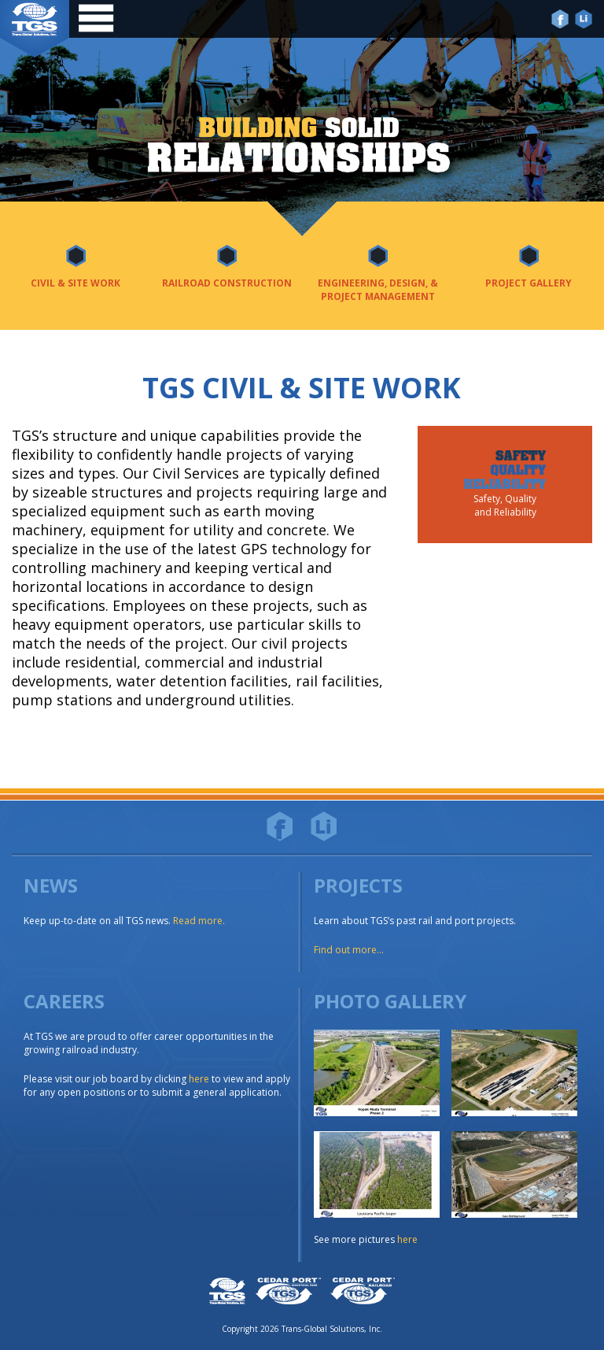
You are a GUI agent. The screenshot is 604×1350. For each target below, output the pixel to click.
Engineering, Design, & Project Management (378, 289)
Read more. (199, 920)
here (199, 1079)
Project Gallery (528, 283)
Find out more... (349, 949)
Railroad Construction (227, 283)
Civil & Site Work (75, 283)
